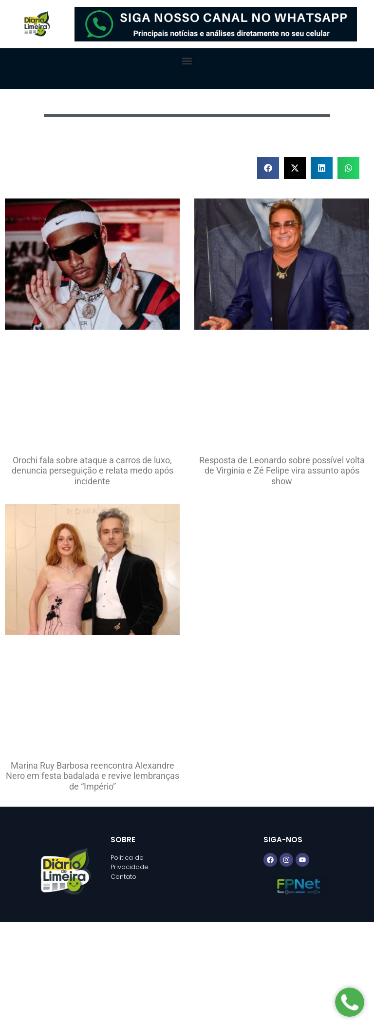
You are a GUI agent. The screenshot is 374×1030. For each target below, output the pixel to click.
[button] (187, 61)
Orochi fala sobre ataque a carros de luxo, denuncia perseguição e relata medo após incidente (92, 470)
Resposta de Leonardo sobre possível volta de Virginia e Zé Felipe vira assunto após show (282, 470)
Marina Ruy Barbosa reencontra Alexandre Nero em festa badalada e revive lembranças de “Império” (92, 776)
